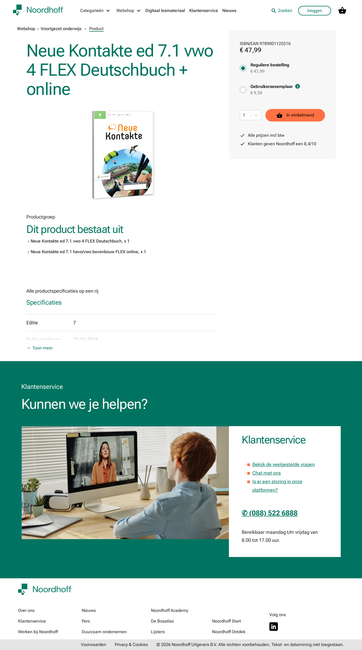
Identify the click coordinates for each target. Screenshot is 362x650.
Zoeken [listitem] (281, 10)
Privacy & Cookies (131, 644)
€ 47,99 (257, 71)
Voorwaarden (93, 644)
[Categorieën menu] (95, 10)
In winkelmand (295, 115)
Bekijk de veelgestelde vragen (283, 464)
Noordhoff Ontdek (228, 631)
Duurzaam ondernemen (104, 631)
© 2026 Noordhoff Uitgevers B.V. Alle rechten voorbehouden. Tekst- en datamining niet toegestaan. (250, 644)
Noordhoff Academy (169, 610)
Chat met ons (266, 473)
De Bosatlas (162, 621)
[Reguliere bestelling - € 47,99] (243, 68)
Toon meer (42, 347)
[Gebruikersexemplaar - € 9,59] (243, 90)
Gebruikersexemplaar (275, 86)
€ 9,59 (256, 92)
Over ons (26, 610)
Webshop (26, 28)
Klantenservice (203, 10)
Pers (86, 621)
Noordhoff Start (226, 621)
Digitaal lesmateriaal (165, 10)
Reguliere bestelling (269, 64)
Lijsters (158, 631)
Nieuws (229, 10)
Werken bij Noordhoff (38, 631)
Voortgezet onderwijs (61, 28)
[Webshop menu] (128, 10)
